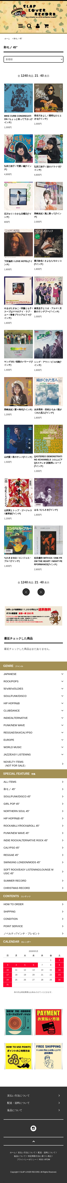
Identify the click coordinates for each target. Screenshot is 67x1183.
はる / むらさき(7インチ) (46, 510)
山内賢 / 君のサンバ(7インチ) (18, 457)
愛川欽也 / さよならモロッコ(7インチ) (48, 262)
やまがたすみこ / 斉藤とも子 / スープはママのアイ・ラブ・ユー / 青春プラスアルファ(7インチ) (18, 313)
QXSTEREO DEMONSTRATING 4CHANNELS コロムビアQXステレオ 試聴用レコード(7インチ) (48, 461)
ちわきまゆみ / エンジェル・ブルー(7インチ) (18, 559)
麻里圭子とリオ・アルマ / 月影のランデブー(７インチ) (48, 310)
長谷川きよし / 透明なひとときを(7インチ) (48, 117)
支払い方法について (27, 1152)
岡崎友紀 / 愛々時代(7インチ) (18, 409)
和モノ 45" (18, 39)
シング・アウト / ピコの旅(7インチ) (47, 363)
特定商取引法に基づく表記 (39, 1156)
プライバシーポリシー (27, 1159)
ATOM (47, 1159)
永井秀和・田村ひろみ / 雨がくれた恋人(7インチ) (48, 411)
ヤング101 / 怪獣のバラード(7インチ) (18, 363)
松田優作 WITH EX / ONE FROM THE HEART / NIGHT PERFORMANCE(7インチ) (48, 561)
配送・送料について (47, 1152)
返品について (20, 1156)
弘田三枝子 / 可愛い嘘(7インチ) (17, 168)
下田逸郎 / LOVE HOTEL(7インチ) (18, 263)
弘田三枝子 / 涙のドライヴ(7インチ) (47, 168)
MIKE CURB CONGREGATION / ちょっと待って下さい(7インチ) (18, 119)
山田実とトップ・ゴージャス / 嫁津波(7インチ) (18, 512)
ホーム (7, 39)
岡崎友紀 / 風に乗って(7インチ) (47, 215)
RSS (41, 1159)
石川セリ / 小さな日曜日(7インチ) (17, 215)
